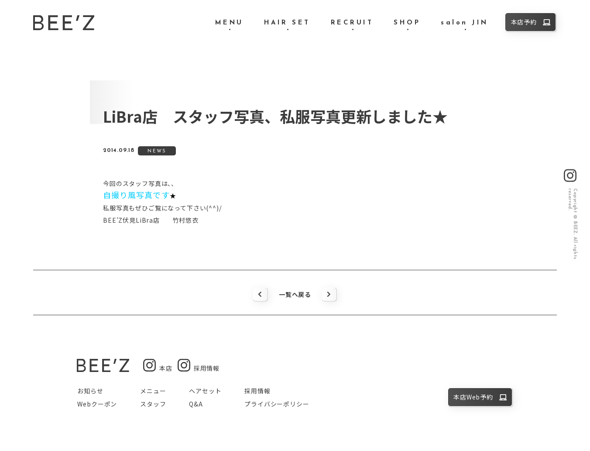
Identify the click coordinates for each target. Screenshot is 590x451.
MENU (229, 23)
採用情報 (257, 390)
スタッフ (153, 403)
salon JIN (464, 23)
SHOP (407, 23)
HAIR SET (287, 23)
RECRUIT (352, 23)
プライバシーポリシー (276, 403)
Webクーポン (97, 403)
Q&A (196, 403)
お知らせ (90, 390)
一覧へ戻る (295, 294)
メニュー (153, 390)
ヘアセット (205, 390)
